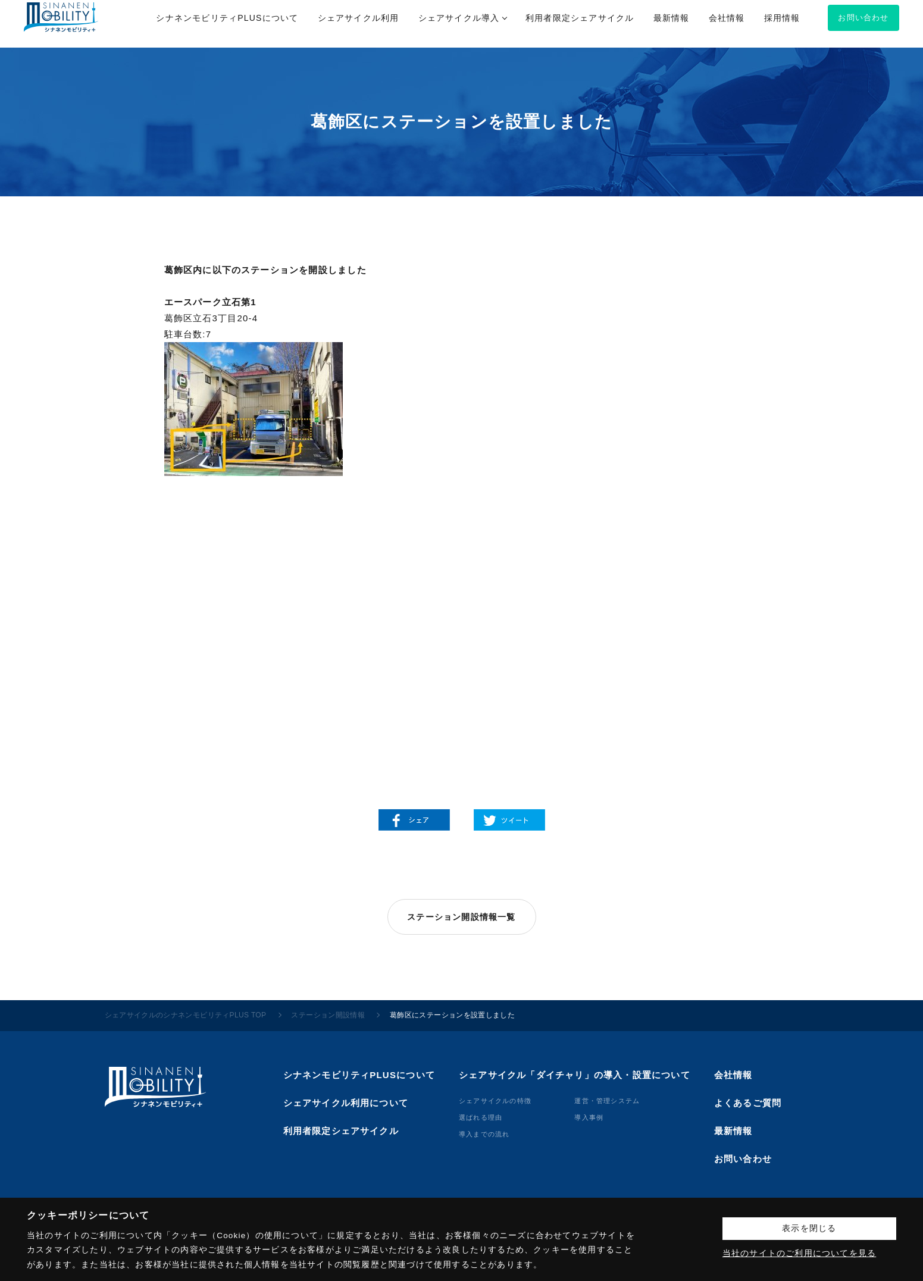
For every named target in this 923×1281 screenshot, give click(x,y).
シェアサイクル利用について (346, 1103)
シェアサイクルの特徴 (495, 1100)
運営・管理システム (607, 1100)
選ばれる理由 (480, 1117)
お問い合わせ (743, 1159)
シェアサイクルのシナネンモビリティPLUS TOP (186, 1015)
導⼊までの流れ (484, 1134)
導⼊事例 (588, 1117)
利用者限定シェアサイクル (341, 1131)
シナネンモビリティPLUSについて (359, 1075)
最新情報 (733, 1131)
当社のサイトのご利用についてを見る (799, 1253)
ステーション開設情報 (328, 1015)
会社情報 (733, 1075)
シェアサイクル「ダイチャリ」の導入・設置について (574, 1075)
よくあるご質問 (747, 1103)
